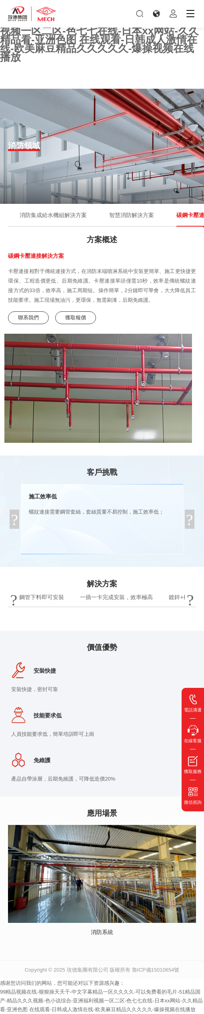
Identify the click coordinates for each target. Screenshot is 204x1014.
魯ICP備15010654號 (156, 970)
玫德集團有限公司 (87, 970)
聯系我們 (28, 318)
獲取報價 (75, 318)
